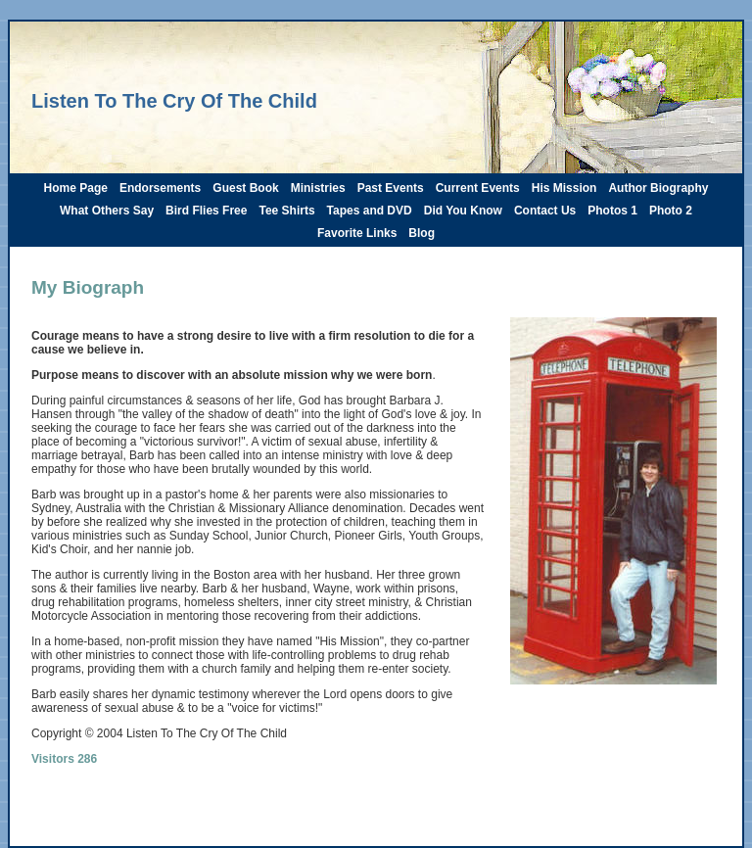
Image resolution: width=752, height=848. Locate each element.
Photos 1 (612, 210)
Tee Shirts (286, 210)
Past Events (390, 188)
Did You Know (463, 210)
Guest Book (245, 188)
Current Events (478, 188)
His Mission (564, 188)
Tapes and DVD (369, 210)
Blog (421, 233)
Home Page (76, 188)
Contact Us (545, 210)
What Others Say (107, 210)
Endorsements (160, 188)
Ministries (318, 188)
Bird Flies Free (206, 210)
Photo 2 (670, 210)
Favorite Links (357, 233)
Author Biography (658, 188)
